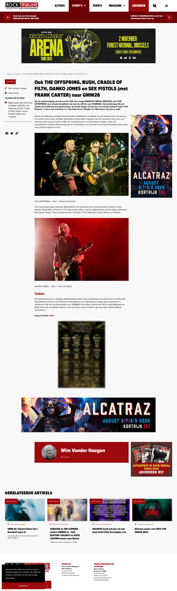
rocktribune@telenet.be (70, 575)
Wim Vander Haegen (17, 88)
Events (97, 6)
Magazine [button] (117, 6)
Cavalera (12, 117)
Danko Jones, (21, 111)
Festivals (17, 74)
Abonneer (138, 6)
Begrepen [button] (23, 586)
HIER (51, 315)
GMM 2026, (14, 103)
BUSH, (21, 108)
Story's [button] (79, 6)
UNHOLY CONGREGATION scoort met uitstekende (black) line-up (151, 17)
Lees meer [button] (10, 578)
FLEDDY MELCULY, (17, 114)
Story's (10, 74)
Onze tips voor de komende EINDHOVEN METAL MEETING (22, 17)
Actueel (60, 6)
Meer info (65, 457)
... (5, 74)
